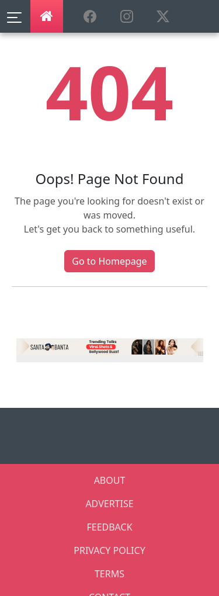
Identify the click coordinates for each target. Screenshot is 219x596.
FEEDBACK (109, 527)
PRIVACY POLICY (109, 550)
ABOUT (110, 480)
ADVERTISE (109, 503)
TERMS (109, 573)
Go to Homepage (109, 261)
